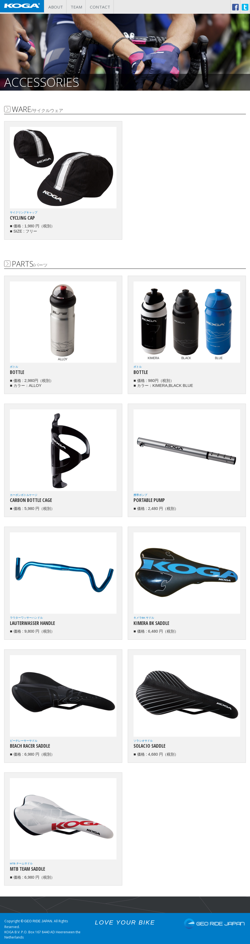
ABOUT (55, 6)
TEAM (77, 6)
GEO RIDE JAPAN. (38, 920)
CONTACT (102, 6)
